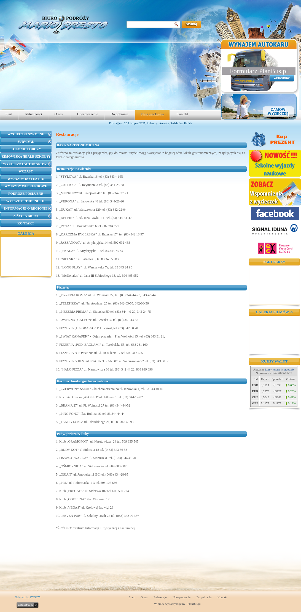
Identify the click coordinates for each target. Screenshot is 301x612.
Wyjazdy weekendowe (25, 186)
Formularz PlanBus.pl (259, 71)
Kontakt (182, 114)
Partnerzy (274, 262)
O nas (58, 114)
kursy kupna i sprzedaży (280, 369)
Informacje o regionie (25, 208)
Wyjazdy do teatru (25, 179)
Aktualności (33, 114)
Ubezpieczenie (87, 114)
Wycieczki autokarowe (26, 164)
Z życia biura (25, 216)
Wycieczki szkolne (25, 134)
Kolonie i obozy (25, 149)
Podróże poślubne (25, 194)
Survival (25, 142)
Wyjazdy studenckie (25, 201)
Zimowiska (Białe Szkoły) (26, 156)
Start (9, 114)
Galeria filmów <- (274, 312)
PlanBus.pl (194, 603)
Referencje (160, 597)
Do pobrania (119, 114)
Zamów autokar (281, 77)
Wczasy (25, 171)
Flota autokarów (152, 114)
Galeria (25, 233)
